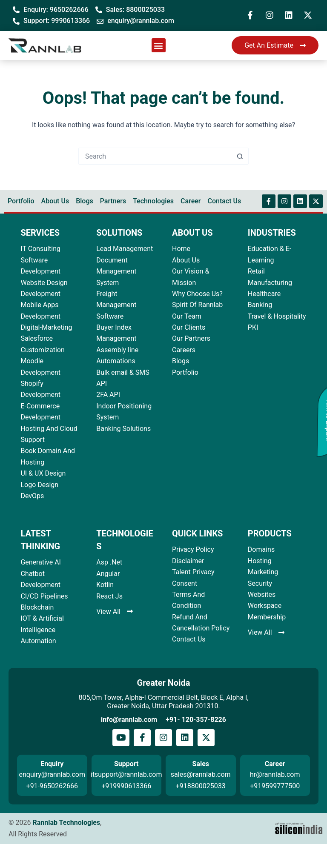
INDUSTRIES (272, 233)
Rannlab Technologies (66, 822)
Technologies (153, 201)
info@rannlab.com (129, 720)
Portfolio (21, 201)
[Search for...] (155, 156)
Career (191, 201)
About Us (55, 201)
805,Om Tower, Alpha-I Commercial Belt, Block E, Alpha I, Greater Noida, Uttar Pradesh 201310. (163, 701)
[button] (159, 45)
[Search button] (240, 156)
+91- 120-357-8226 (196, 720)
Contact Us (224, 201)
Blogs (84, 201)
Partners (113, 201)
